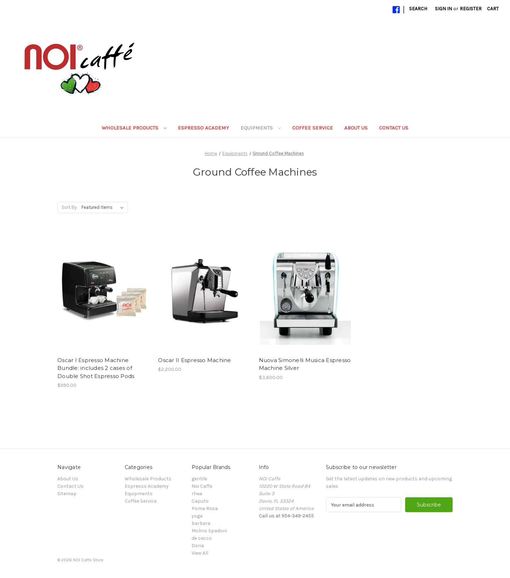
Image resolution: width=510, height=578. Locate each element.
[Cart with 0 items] (493, 8)
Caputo (200, 501)
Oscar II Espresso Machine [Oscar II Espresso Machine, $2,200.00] (194, 360)
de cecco (202, 538)
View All (200, 553)
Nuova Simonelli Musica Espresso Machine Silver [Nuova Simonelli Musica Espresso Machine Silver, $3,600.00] (305, 364)
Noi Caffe (202, 486)
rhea (197, 494)
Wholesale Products (134, 128)
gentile (199, 479)
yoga (197, 516)
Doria (198, 546)
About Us (356, 128)
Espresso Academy (203, 128)
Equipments (260, 128)
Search (418, 9)
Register (471, 9)
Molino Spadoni (209, 531)
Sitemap (66, 494)
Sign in (443, 9)
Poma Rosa (205, 508)
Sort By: (70, 207)
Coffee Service (312, 128)
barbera (201, 523)
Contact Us (393, 128)
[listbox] (104, 207)
